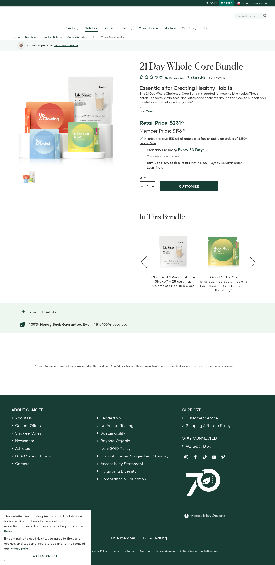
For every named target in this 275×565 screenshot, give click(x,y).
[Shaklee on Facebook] (195, 457)
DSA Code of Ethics (33, 456)
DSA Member (123, 538)
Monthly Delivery (158, 149)
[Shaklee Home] (137, 16)
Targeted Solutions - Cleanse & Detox (64, 36)
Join (206, 28)
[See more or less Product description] (146, 111)
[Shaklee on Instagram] (186, 457)
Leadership (111, 418)
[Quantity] (147, 186)
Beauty (127, 28)
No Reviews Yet (174, 77)
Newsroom (24, 441)
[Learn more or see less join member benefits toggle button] (148, 143)
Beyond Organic (115, 441)
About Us (23, 418)
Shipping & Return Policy (208, 425)
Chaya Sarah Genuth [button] (66, 45)
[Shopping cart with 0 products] (226, 3)
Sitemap (130, 550)
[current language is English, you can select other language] (260, 3)
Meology (72, 28)
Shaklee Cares (28, 433)
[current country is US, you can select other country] (242, 3)
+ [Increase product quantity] (153, 186)
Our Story (189, 28)
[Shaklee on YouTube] (214, 457)
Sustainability (113, 433)
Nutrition (91, 28)
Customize (189, 186)
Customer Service (202, 418)
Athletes (22, 448)
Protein (109, 28)
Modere (170, 28)
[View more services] (195, 77)
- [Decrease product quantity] (141, 186)
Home (16, 36)
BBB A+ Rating (154, 538)
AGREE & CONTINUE (45, 556)
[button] (137, 312)
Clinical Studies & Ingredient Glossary (135, 456)
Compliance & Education (123, 479)
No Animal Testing (117, 425)
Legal (116, 550)
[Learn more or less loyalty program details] (155, 167)
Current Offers (28, 425)
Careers (22, 463)
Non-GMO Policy (116, 448)
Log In (211, 3)
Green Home (148, 28)
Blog (198, 446)
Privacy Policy (98, 550)
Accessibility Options (208, 516)
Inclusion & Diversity (118, 471)
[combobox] (249, 15)
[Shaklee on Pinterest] (223, 457)
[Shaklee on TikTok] (204, 454)
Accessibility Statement (122, 463)
